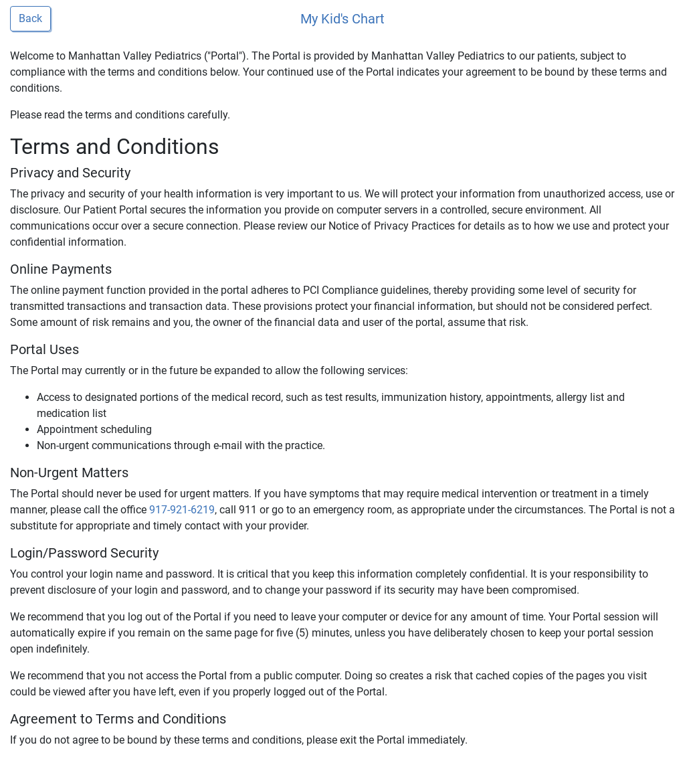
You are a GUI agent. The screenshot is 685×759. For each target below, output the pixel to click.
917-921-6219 (182, 509)
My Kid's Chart (342, 19)
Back (30, 18)
